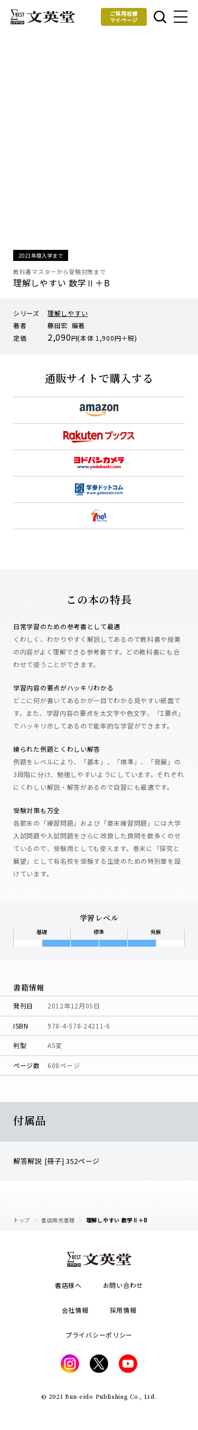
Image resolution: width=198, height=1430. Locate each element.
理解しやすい (68, 313)
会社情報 (75, 1309)
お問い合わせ (123, 1285)
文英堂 (43, 17)
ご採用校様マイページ (124, 17)
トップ (21, 1220)
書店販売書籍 (58, 1220)
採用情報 (123, 1309)
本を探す (160, 17)
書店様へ (68, 1285)
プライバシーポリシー (99, 1334)
